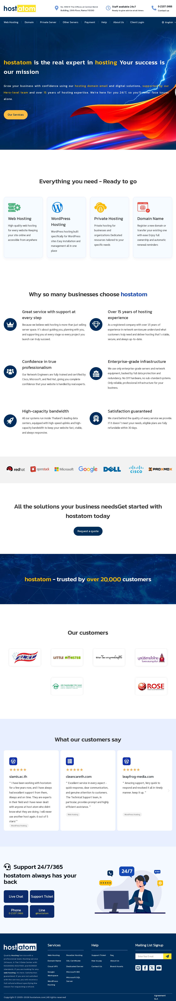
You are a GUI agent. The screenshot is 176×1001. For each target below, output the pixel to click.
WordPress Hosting (60, 221)
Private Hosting (108, 218)
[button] (7, 791)
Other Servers (70, 22)
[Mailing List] (167, 956)
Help (104, 22)
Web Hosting (11, 22)
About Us (118, 22)
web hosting (10, 972)
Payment (90, 22)
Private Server (48, 22)
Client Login (137, 22)
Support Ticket (42, 896)
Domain (29, 22)
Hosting (15, 955)
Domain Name (150, 218)
